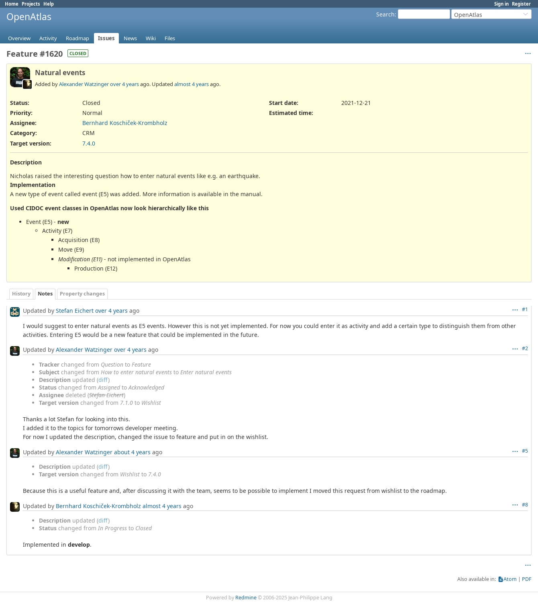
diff (103, 380)
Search (385, 14)
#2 (525, 348)
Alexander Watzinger (84, 84)
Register (521, 4)
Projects (31, 4)
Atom (510, 579)
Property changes (82, 293)
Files (170, 38)
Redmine (246, 597)
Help (48, 4)
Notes (45, 293)
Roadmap (77, 38)
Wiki (151, 38)
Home (11, 4)
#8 (525, 504)
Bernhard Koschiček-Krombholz (124, 123)
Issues (106, 38)
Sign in (501, 4)
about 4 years (132, 452)
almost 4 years (191, 84)
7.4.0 (88, 143)
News (130, 38)
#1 (525, 309)
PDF (527, 579)
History (21, 293)
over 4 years (124, 84)
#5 (525, 450)
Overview (19, 38)
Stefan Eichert (75, 310)
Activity (48, 38)
